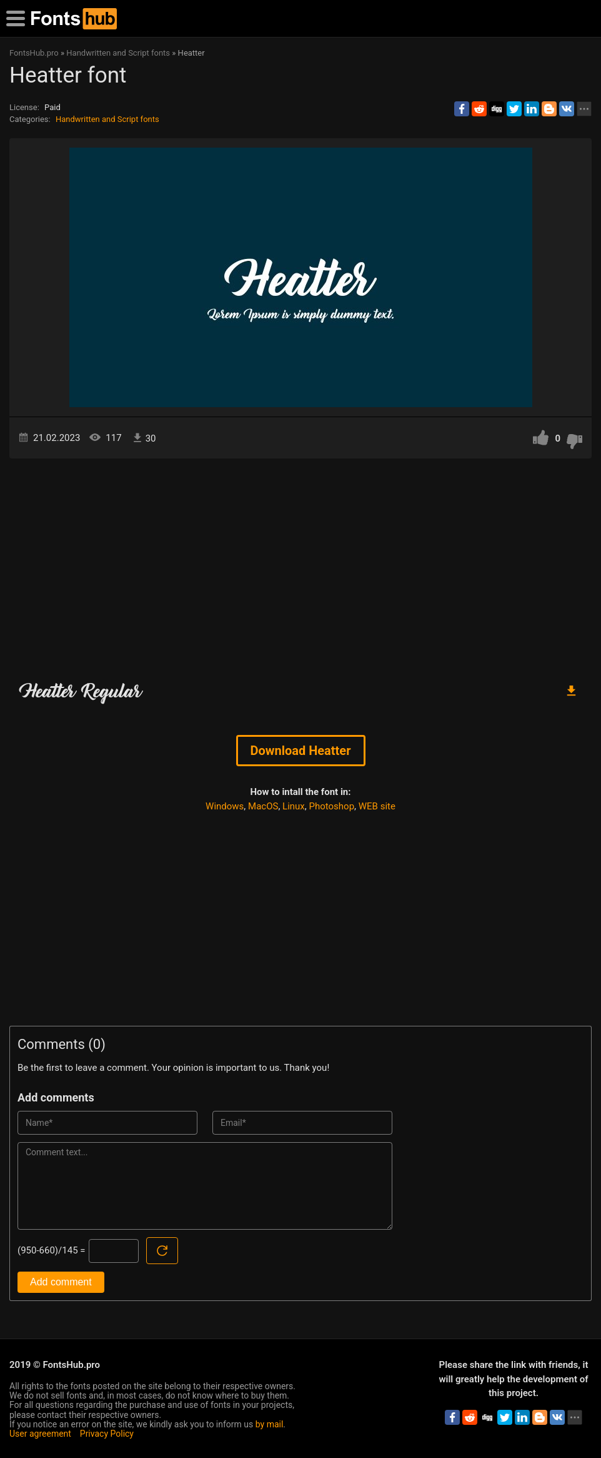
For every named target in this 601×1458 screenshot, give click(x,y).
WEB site (377, 806)
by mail (270, 1424)
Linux (293, 806)
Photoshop (332, 806)
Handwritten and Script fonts (107, 119)
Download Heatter (301, 750)
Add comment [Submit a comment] (61, 1282)
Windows (225, 806)
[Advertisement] (300, 564)
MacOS (263, 806)
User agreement (40, 1434)
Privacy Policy (107, 1434)
